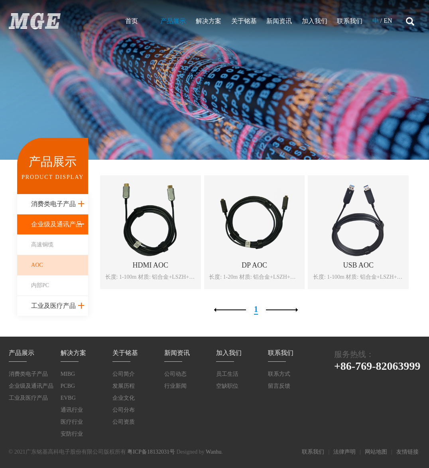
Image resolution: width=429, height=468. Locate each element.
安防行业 (72, 434)
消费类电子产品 (53, 203)
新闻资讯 (279, 21)
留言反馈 (279, 386)
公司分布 (123, 410)
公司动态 (175, 374)
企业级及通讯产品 (56, 224)
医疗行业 (72, 422)
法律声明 (344, 452)
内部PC (40, 285)
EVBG (68, 398)
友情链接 (407, 452)
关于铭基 (244, 21)
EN (388, 20)
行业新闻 (175, 386)
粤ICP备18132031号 (151, 452)
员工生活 (227, 374)
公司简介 (123, 374)
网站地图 (376, 452)
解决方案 (208, 21)
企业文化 (123, 398)
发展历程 (123, 386)
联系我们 (349, 21)
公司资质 (123, 422)
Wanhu (213, 452)
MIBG (68, 374)
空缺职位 (227, 386)
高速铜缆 (42, 245)
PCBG (68, 386)
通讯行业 (72, 410)
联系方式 (279, 374)
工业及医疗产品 (53, 305)
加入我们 (314, 21)
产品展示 (173, 21)
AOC (37, 265)
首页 (131, 21)
